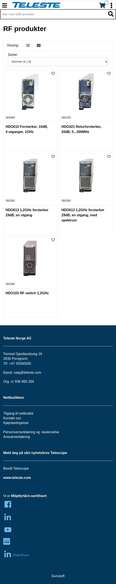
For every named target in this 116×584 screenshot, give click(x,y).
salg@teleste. (24, 372)
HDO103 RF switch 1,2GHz (27, 293)
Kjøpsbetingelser (16, 423)
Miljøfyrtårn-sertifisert (29, 496)
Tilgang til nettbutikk (18, 413)
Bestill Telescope (16, 468)
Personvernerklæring (19, 432)
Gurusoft (58, 576)
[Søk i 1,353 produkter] (53, 14)
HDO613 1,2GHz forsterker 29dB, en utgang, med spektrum (83, 215)
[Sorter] (58, 61)
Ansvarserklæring (16, 437)
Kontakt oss (12, 418)
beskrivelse (50, 432)
